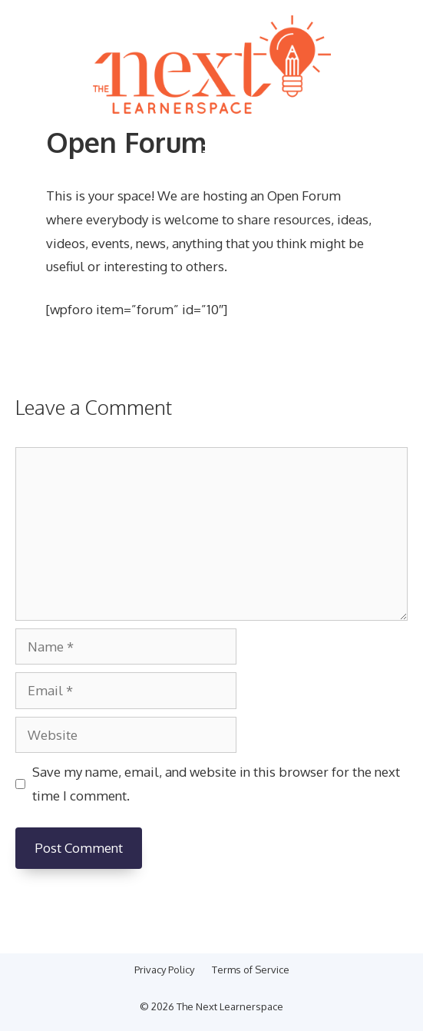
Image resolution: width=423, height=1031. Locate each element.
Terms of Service (250, 969)
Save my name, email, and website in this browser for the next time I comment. (216, 784)
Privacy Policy (164, 969)
